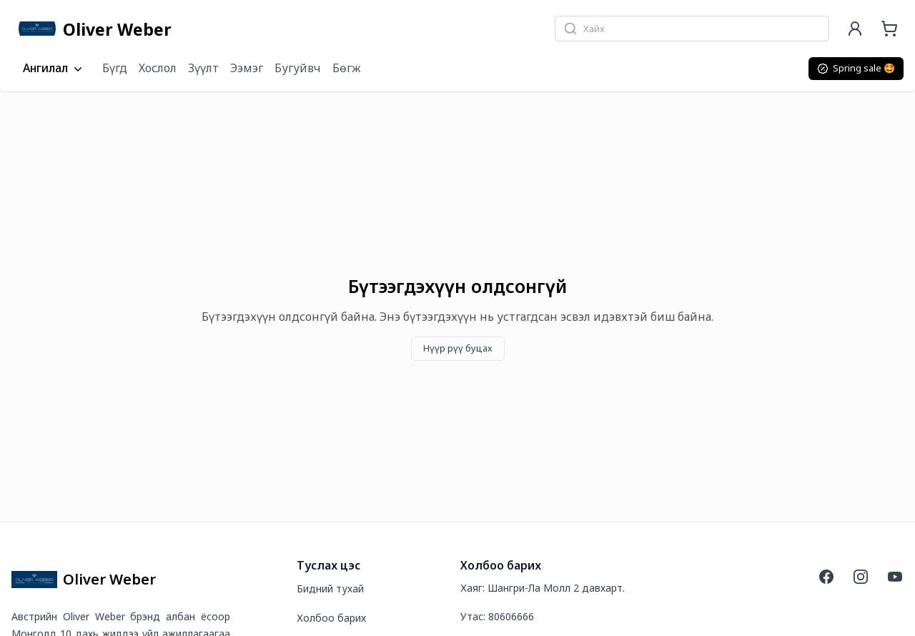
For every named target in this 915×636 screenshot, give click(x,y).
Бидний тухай (330, 588)
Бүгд (114, 68)
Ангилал (54, 68)
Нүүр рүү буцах (458, 348)
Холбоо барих (331, 618)
